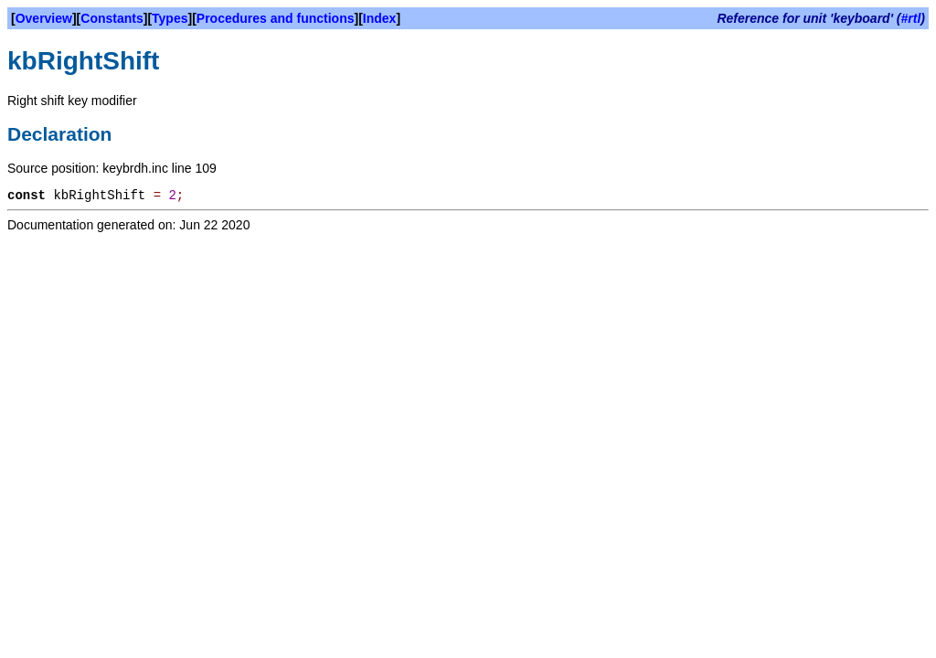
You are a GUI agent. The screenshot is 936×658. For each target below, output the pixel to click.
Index (380, 18)
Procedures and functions (276, 18)
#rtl (911, 18)
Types (169, 18)
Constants (111, 18)
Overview (44, 18)
